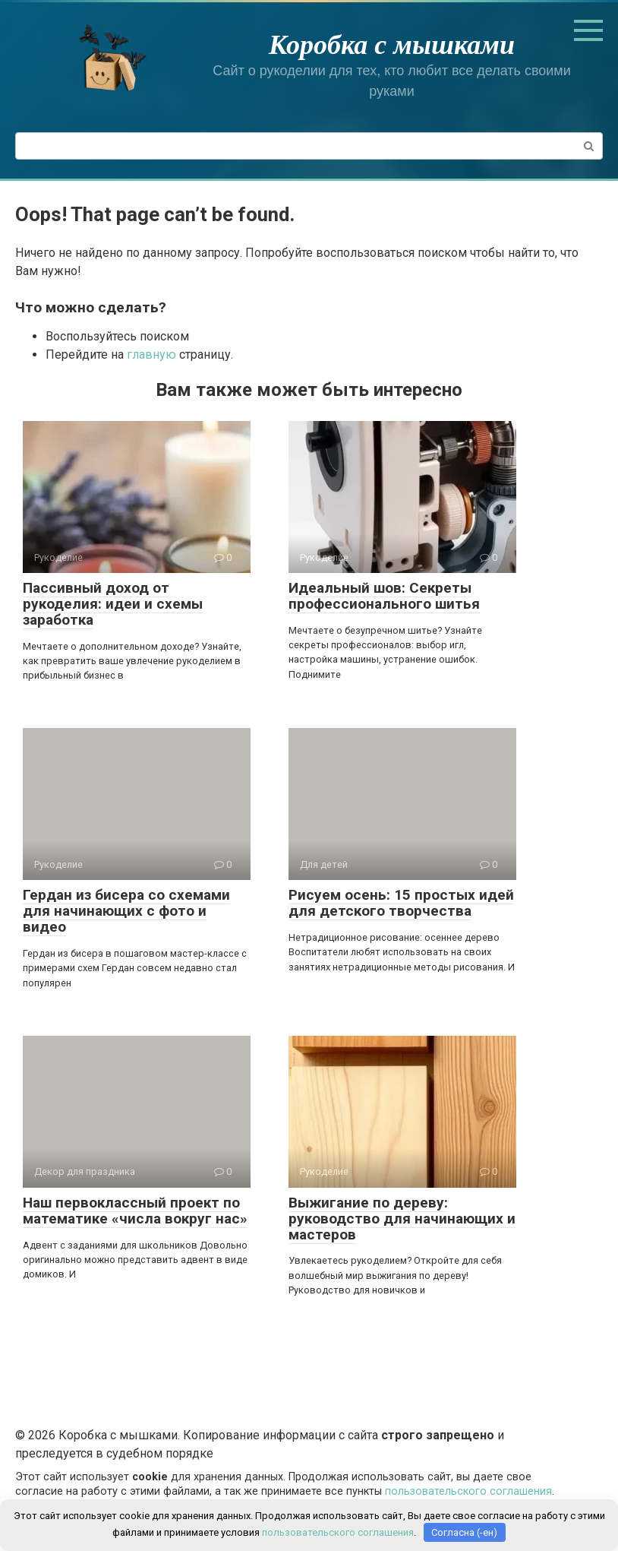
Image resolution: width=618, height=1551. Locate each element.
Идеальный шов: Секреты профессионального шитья (384, 595)
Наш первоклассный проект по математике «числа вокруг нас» (135, 1210)
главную (151, 354)
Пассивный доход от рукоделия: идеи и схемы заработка (113, 603)
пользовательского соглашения (468, 1491)
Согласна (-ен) (464, 1532)
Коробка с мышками (392, 45)
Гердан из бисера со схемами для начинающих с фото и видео (126, 910)
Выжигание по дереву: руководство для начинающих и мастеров (402, 1218)
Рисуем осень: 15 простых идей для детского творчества (401, 903)
